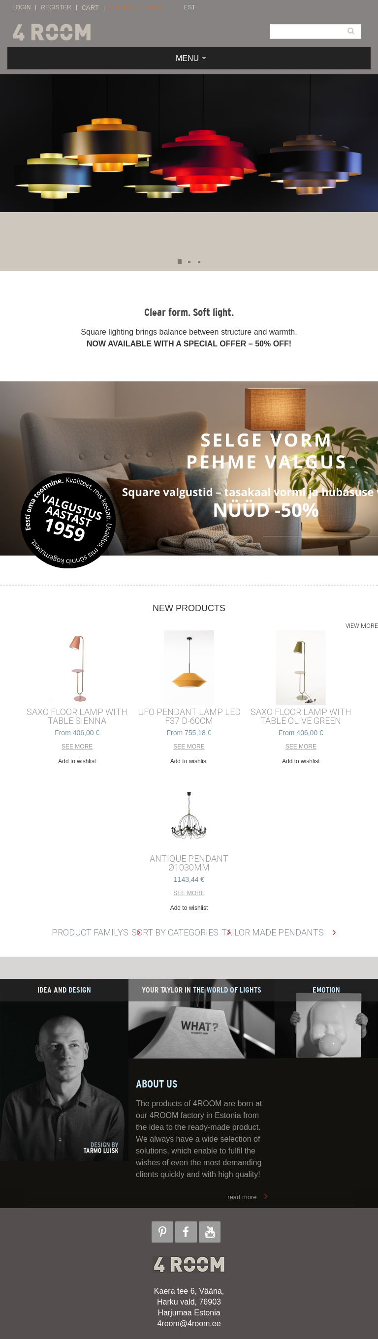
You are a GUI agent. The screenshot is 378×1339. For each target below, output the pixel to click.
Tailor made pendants (272, 932)
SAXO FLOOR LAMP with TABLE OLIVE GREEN (301, 716)
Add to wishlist (77, 761)
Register (56, 7)
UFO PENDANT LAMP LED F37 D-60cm (189, 716)
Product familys (90, 932)
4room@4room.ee (188, 1323)
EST (189, 7)
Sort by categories (175, 932)
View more (362, 626)
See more (77, 746)
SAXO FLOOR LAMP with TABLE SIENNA (77, 716)
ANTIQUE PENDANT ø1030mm (189, 863)
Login (21, 7)
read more (241, 1197)
